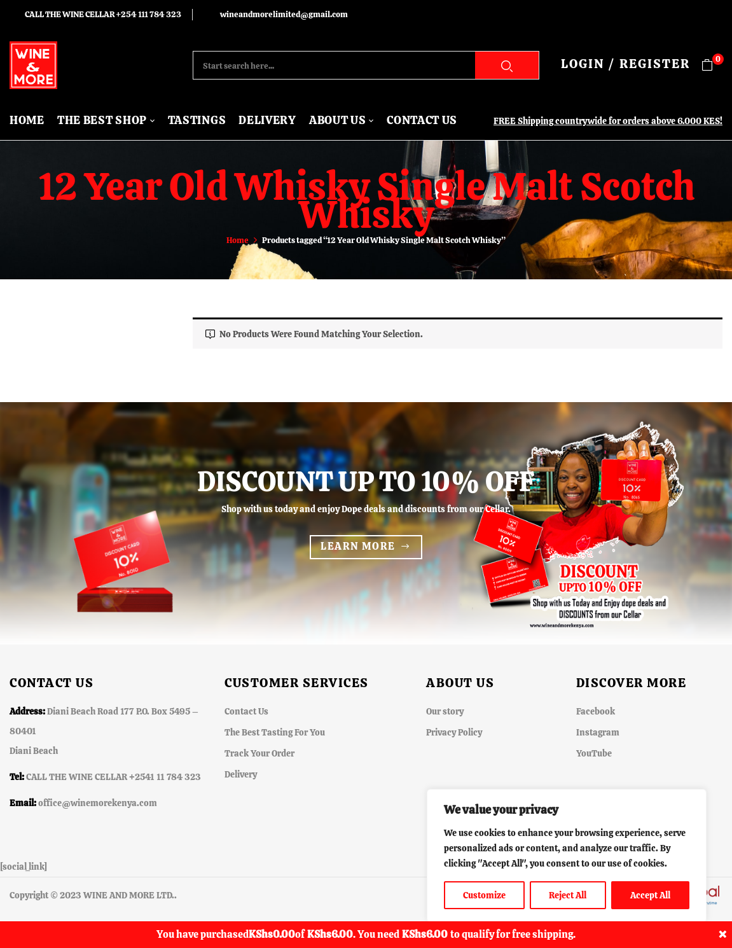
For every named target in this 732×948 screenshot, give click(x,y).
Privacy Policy (454, 732)
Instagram (597, 732)
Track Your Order (259, 753)
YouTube (594, 753)
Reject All (567, 895)
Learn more (358, 546)
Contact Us (246, 711)
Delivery (240, 774)
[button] (711, 65)
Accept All (650, 895)
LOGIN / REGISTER (625, 63)
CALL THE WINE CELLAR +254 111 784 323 (103, 14)
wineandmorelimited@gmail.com (284, 14)
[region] (567, 856)
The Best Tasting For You (274, 732)
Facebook (595, 711)
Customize (484, 895)
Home (237, 240)
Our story (445, 711)
